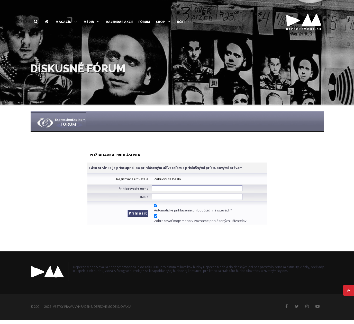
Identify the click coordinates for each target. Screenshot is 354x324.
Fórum (144, 22)
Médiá (92, 22)
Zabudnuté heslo (167, 179)
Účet (184, 22)
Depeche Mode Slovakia (112, 306)
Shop (163, 22)
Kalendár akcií (119, 22)
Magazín (67, 22)
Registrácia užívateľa (132, 179)
